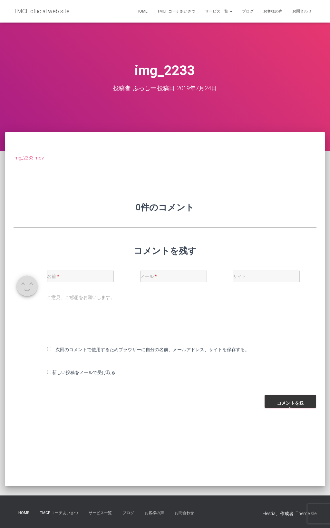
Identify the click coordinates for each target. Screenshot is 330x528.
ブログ (248, 11)
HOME (142, 11)
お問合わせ (302, 11)
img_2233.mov (29, 157)
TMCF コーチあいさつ (176, 11)
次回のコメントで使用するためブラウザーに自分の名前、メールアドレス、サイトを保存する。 (152, 349)
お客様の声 (273, 11)
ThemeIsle (306, 513)
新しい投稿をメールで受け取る (83, 372)
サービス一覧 (218, 11)
